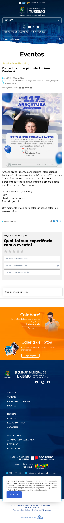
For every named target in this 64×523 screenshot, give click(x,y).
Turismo (11, 397)
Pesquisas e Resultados (16, 32)
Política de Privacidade (16, 490)
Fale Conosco (14, 448)
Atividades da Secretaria (20, 440)
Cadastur (12, 427)
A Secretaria (14, 435)
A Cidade (11, 392)
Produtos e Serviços (18, 401)
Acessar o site (9, 83)
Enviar (31, 328)
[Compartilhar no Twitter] (57, 221)
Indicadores (39, 32)
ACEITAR (14, 495)
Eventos (11, 406)
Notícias (11, 414)
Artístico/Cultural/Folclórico (15, 63)
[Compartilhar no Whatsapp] (60, 221)
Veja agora (30, 355)
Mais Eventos (9, 221)
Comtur (11, 418)
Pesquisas (12, 444)
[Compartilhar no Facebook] (54, 221)
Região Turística (16, 423)
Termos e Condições (21, 510)
